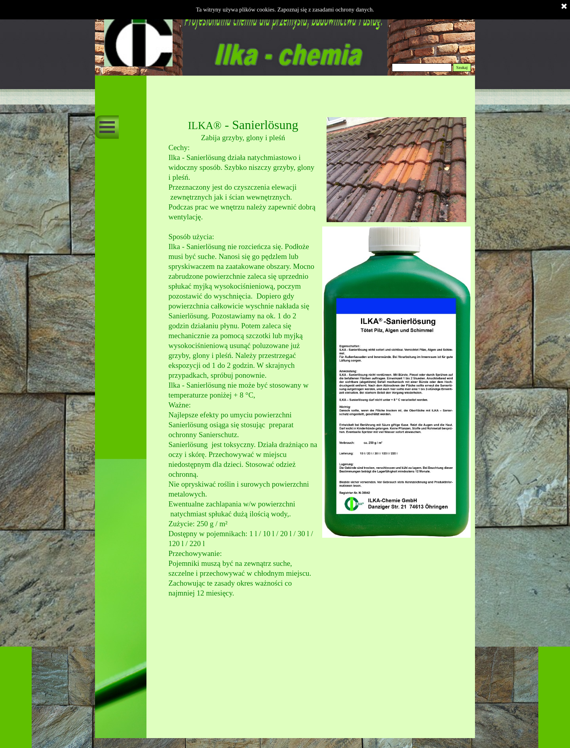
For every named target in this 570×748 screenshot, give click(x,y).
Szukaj (461, 67)
